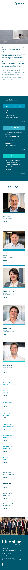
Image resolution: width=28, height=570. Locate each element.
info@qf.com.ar (6, 550)
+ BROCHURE (6, 85)
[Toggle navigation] (4, 3)
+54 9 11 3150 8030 (16, 550)
